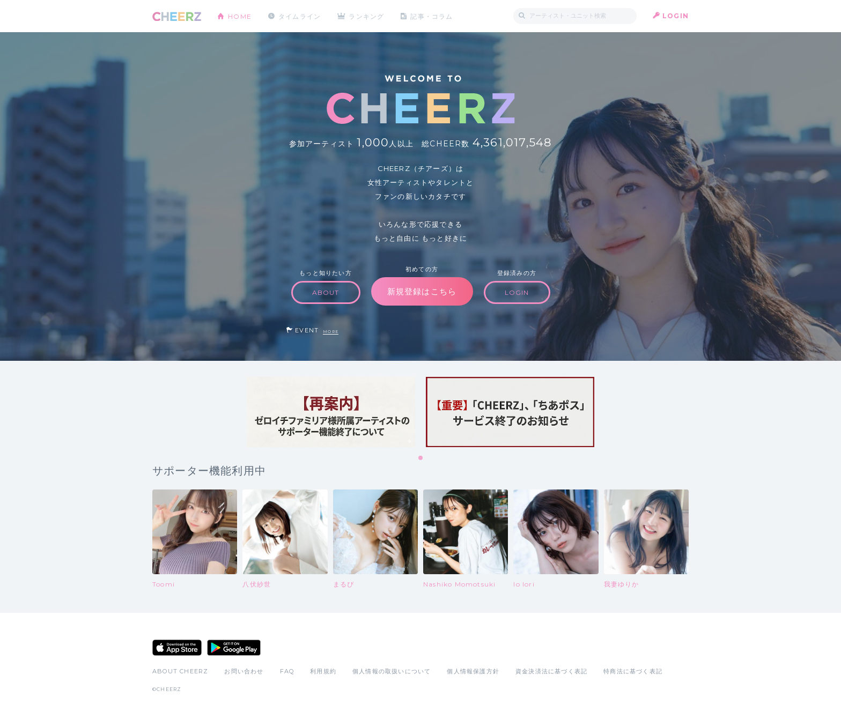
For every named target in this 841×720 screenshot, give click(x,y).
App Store (177, 648)
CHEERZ (176, 16)
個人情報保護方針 (473, 671)
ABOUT (326, 292)
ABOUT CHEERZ (180, 671)
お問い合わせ (243, 671)
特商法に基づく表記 (632, 671)
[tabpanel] (331, 412)
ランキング (367, 16)
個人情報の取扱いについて (391, 671)
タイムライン (299, 16)
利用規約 (323, 671)
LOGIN (675, 16)
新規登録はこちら (422, 291)
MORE (330, 331)
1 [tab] (421, 458)
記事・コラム (432, 16)
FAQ (287, 671)
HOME (240, 16)
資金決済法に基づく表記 (551, 671)
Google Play (234, 648)
